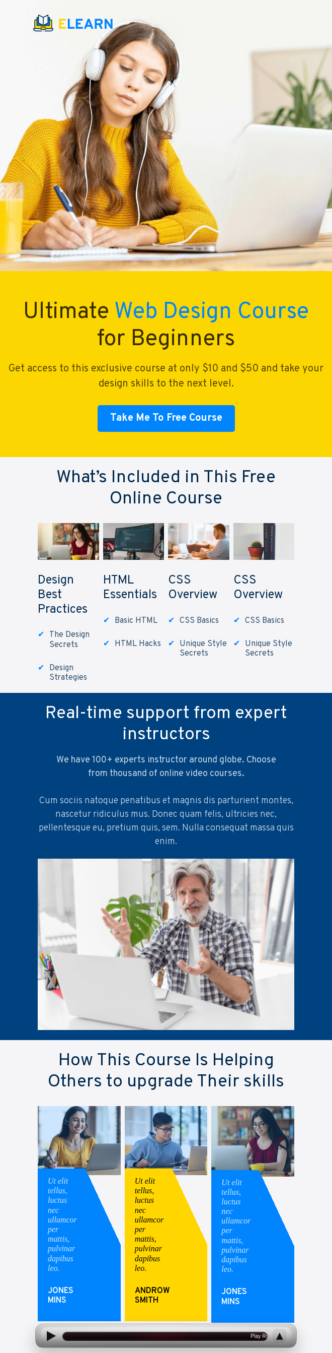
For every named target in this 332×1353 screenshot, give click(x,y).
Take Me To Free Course (166, 418)
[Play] (50, 1336)
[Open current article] (165, 1336)
